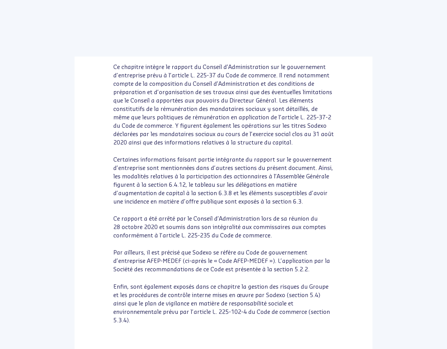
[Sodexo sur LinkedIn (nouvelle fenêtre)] (25, 6)
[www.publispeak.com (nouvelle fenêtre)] (437, 339)
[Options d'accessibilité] (315, 26)
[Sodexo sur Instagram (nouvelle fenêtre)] (51, 6)
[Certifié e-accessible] (285, 26)
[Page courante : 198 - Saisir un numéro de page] (211, 343)
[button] (26, 26)
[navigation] (243, 343)
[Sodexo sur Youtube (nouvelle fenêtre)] (37, 6)
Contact (418, 6)
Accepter (137, 309)
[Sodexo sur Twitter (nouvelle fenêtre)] (11, 6)
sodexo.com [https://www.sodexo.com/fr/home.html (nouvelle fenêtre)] (394, 6)
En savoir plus (98, 287)
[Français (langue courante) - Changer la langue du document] (435, 6)
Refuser (60, 309)
